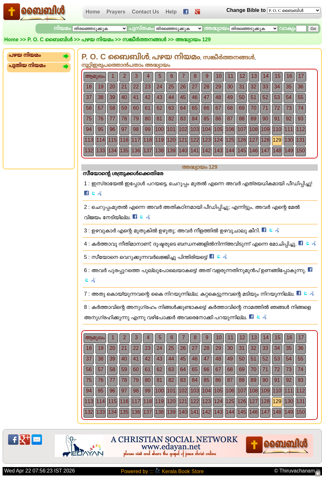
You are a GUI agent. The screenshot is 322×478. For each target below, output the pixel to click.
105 (218, 129)
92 (289, 118)
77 (112, 118)
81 (159, 118)
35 (289, 86)
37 (89, 97)
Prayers (116, 12)
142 (206, 150)
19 (101, 86)
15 (277, 76)
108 (253, 129)
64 (183, 108)
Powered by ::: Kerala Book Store (162, 471)
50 (242, 97)
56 (89, 108)
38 (101, 97)
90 (265, 118)
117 (136, 140)
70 (254, 108)
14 (266, 76)
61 (148, 108)
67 (218, 108)
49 (230, 97)
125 (230, 140)
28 (206, 86)
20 (112, 86)
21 (124, 86)
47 (206, 97)
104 (206, 129)
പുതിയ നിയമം (27, 65)
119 (159, 140)
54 (289, 97)
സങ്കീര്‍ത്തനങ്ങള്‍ (144, 39)
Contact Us (145, 12)
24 (159, 86)
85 (206, 118)
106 (230, 129)
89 (254, 118)
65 (195, 108)
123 (206, 140)
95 (101, 129)
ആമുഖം (95, 76)
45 (183, 97)
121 (183, 140)
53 (277, 97)
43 (159, 97)
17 (301, 76)
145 (241, 150)
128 (265, 140)
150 (300, 150)
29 (218, 86)
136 (136, 150)
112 (300, 129)
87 (230, 118)
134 (112, 150)
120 (171, 140)
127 (253, 140)
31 (242, 86)
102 (183, 129)
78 (124, 118)
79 (136, 118)
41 (136, 97)
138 (159, 150)
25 (171, 86)
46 (195, 97)
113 (89, 140)
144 (230, 150)
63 (171, 108)
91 (277, 118)
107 (241, 129)
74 (301, 108)
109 (265, 129)
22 (136, 86)
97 (124, 129)
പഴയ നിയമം (97, 39)
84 (195, 118)
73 (289, 108)
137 (147, 150)
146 (253, 150)
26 (183, 86)
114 (100, 140)
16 (289, 76)
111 (289, 129)
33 (265, 86)
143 (218, 150)
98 (136, 129)
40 (124, 97)
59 (124, 108)
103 (194, 129)
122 (194, 140)
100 (159, 129)
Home (93, 12)
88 (242, 118)
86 (218, 118)
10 (219, 76)
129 (277, 140)
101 (171, 129)
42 (148, 97)
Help (171, 12)
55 (301, 97)
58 (112, 108)
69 (242, 108)
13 (254, 76)
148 (277, 150)
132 (89, 150)
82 (171, 118)
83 (183, 118)
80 (148, 118)
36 (301, 86)
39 (112, 97)
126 (241, 140)
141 (194, 150)
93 (301, 118)
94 (89, 129)
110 (277, 129)
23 (148, 86)
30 (230, 86)
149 (289, 150)
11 (230, 76)
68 (230, 108)
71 (265, 108)
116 (124, 140)
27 (195, 86)
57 (101, 108)
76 (101, 118)
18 (89, 86)
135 (124, 150)
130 (289, 140)
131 (300, 140)
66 (206, 108)
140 (183, 150)
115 (112, 140)
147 (265, 150)
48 (218, 97)
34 (277, 86)
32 (254, 86)
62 (159, 108)
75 (89, 118)
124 (218, 140)
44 (171, 97)
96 (112, 129)
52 (265, 97)
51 (254, 97)
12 (242, 76)
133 (100, 150)
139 (171, 150)
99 (148, 129)
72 (277, 108)
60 (136, 108)
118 (147, 140)
